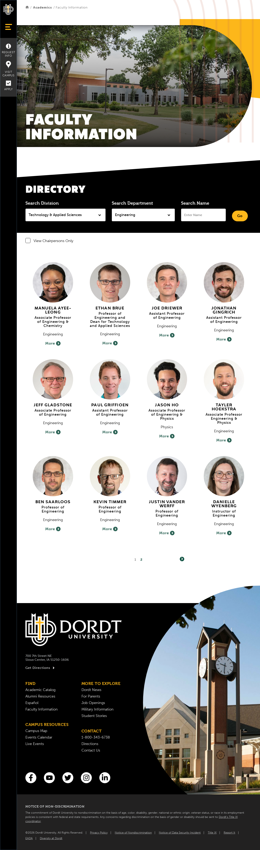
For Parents (90, 696)
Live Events (34, 744)
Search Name (195, 203)
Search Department (132, 203)
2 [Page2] (141, 559)
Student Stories (94, 716)
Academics (42, 7)
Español (31, 703)
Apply (8, 86)
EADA (29, 838)
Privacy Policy (99, 832)
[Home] (27, 7)
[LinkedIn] (104, 777)
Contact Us (90, 750)
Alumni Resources (40, 696)
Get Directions (40, 668)
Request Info (8, 50)
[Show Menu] (8, 27)
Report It (229, 832)
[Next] (182, 559)
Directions (89, 744)
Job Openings (93, 703)
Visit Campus (8, 69)
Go (240, 216)
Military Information (97, 709)
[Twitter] (67, 777)
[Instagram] (86, 777)
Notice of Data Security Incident (180, 832)
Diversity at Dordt (51, 838)
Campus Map (36, 731)
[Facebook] (30, 777)
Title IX (212, 832)
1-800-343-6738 (95, 737)
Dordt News (91, 690)
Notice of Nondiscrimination (133, 832)
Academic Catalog (40, 690)
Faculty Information (41, 709)
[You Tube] (49, 777)
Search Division (42, 203)
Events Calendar (38, 737)
